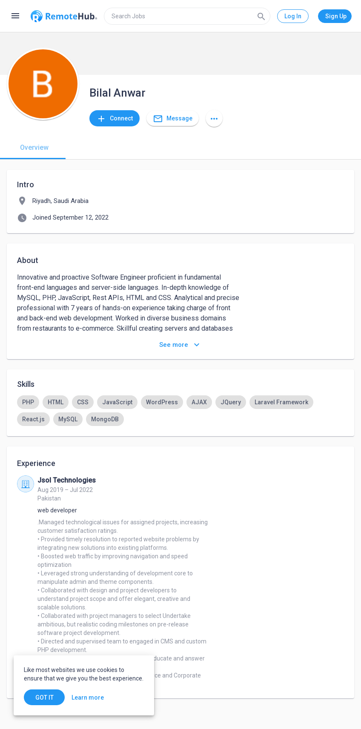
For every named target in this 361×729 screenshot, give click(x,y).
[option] (28, 402)
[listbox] (180, 411)
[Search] (261, 16)
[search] (187, 16)
